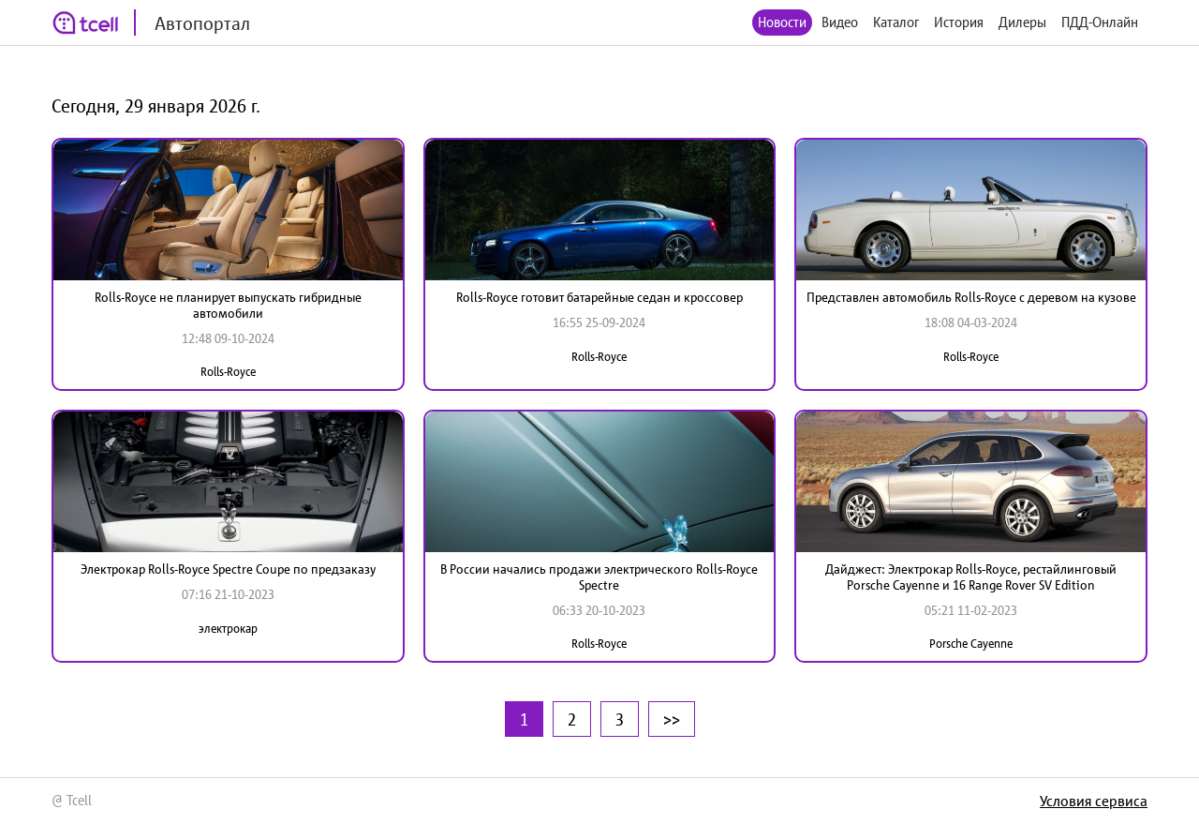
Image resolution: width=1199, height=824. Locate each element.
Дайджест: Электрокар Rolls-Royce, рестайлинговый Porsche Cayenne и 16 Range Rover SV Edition (971, 577)
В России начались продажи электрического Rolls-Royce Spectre (599, 577)
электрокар (228, 629)
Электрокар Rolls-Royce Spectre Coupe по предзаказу (228, 569)
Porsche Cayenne (971, 644)
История (959, 22)
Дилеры (1022, 22)
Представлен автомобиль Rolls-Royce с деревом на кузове (971, 297)
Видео (840, 22)
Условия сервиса (1093, 800)
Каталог (896, 22)
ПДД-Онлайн (1099, 22)
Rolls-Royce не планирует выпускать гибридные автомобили (228, 305)
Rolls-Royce (228, 372)
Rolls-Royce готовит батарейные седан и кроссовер (599, 297)
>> (671, 719)
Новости (782, 22)
